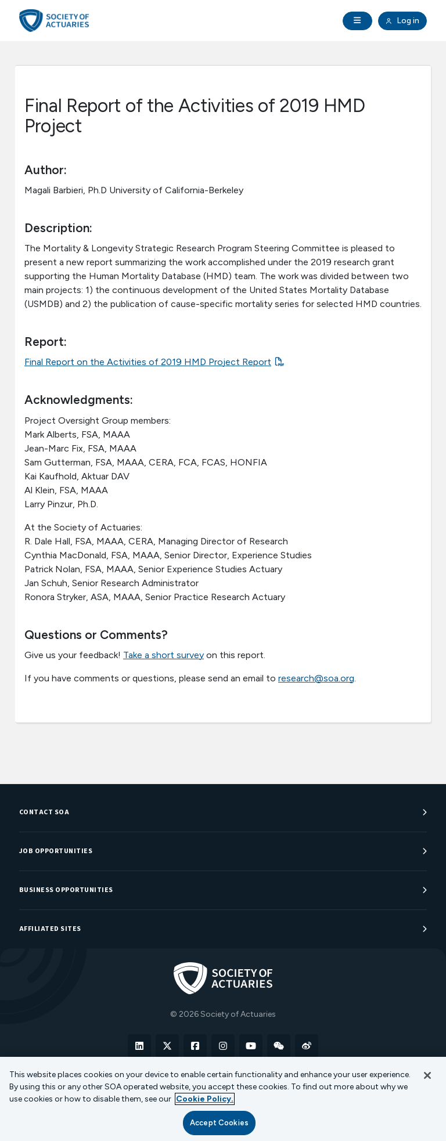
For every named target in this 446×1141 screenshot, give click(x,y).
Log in (402, 21)
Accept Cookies (219, 1122)
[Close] (427, 1075)
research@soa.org (316, 678)
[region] (223, 1099)
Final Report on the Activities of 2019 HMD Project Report (147, 361)
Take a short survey (163, 654)
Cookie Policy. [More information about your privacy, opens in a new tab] (204, 1099)
